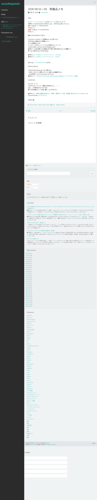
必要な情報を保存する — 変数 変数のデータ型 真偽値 (53, 93)
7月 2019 (27, 267)
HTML (35, 104)
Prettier (29, 366)
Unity (28, 378)
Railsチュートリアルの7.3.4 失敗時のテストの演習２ (44, 22)
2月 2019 (27, 271)
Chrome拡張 (30, 329)
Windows (29, 388)
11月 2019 (27, 259)
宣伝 (28, 429)
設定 (28, 427)
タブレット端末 (31, 401)
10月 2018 (28, 280)
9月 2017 (27, 304)
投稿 (29, 184)
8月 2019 (27, 265)
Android (31, 104)
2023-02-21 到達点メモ (33, 238)
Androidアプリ (31, 321)
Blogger (15, 37)
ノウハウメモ (30, 409)
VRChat (29, 384)
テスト (28, 403)
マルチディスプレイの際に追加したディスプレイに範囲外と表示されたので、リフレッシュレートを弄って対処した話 (58, 214)
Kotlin (44, 104)
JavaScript (40, 104)
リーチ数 (29, 415)
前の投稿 (93, 111)
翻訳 (28, 437)
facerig (29, 338)
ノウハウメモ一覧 (7, 28)
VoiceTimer (30, 382)
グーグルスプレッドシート (34, 394)
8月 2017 (27, 306)
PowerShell (30, 364)
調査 (28, 431)
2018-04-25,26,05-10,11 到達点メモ (36, 222)
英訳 (28, 423)
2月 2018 (27, 296)
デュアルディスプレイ (33, 405)
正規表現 (29, 425)
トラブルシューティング (33, 407)
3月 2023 (27, 253)
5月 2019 (27, 269)
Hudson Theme (33, 444)
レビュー (29, 417)
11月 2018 (27, 278)
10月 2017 (27, 302)
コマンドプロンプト (32, 397)
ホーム (60, 111)
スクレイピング (31, 399)
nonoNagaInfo (10, 3)
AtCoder (29, 323)
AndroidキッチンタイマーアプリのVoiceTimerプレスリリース (12, 25)
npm (28, 362)
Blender (29, 327)
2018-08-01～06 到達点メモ (45, 9)
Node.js (29, 360)
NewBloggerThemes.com (50, 444)
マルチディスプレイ (32, 411)
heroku (29, 348)
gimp (28, 340)
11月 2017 (27, 300)
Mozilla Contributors (79, 93)
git (27, 342)
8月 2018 (27, 284)
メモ (28, 413)
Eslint (28, 335)
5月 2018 (27, 290)
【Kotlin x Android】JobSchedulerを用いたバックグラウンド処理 (57, 76)
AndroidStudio (31, 319)
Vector (28, 380)
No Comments (61, 104)
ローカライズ (30, 419)
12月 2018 (28, 275)
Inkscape (29, 352)
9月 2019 (27, 263)
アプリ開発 (30, 390)
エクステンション (31, 392)
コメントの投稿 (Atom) (34, 165)
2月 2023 (27, 255)
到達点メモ (52, 104)
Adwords (29, 315)
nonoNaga (44, 12)
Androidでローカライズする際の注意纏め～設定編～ (41, 230)
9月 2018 (27, 282)
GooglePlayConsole (32, 346)
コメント (31, 187)
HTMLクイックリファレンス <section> (48, 55)
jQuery (28, 356)
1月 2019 (27, 273)
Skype (28, 374)
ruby (28, 372)
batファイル (30, 325)
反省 (28, 435)
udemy (29, 376)
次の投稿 (28, 111)
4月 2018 (27, 292)
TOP (94, 443)
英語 (28, 421)
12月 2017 (27, 298)
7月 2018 (27, 286)
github (28, 344)
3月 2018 (27, 294)
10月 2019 (27, 261)
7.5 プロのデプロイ (40, 62)
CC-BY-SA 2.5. (42, 95)
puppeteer (29, 368)
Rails (48, 104)
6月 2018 (27, 288)
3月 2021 (27, 257)
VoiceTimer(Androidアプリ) (11, 17)
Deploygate (30, 333)
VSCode (29, 386)
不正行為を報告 (6, 41)
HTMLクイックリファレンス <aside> (48, 57)
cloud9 (29, 331)
